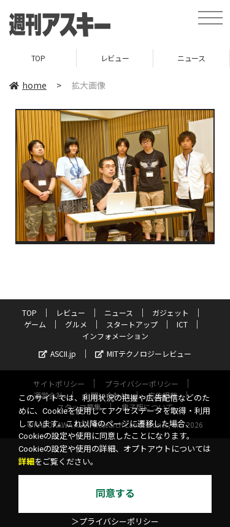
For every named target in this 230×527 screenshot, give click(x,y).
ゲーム (35, 324)
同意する (115, 493)
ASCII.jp (57, 353)
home (28, 85)
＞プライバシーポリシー (115, 521)
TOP (38, 58)
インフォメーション (115, 336)
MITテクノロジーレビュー (143, 353)
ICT (182, 324)
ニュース (191, 58)
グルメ (76, 324)
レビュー (115, 58)
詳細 (26, 461)
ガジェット (170, 312)
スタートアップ (132, 324)
